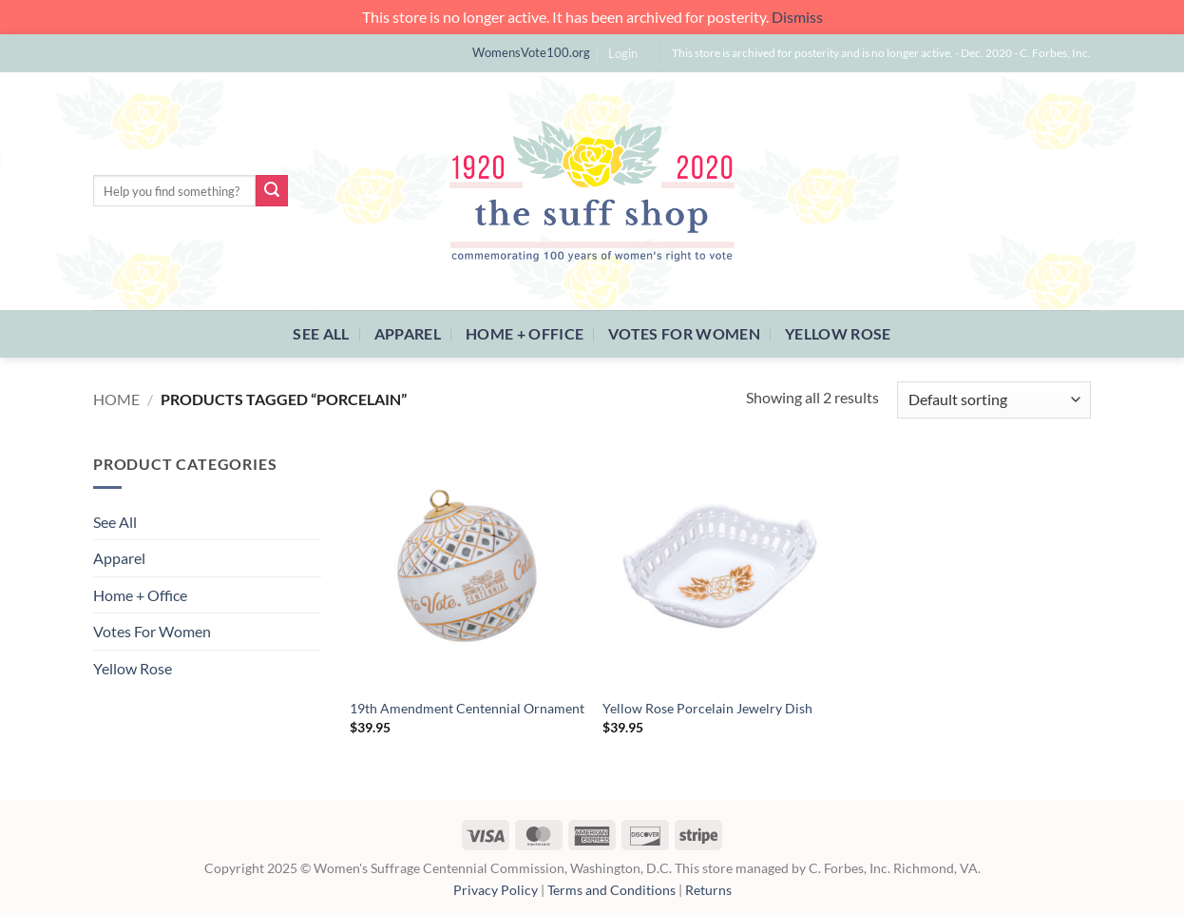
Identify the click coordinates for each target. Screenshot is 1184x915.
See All (321, 333)
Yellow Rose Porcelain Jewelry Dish (707, 708)
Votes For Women (684, 333)
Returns (708, 890)
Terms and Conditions (611, 890)
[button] (623, 53)
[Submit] (272, 191)
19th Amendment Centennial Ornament (467, 708)
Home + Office (524, 333)
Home (116, 399)
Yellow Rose (838, 333)
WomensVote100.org (531, 52)
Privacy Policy (495, 890)
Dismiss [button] (797, 17)
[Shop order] (994, 400)
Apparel (407, 333)
